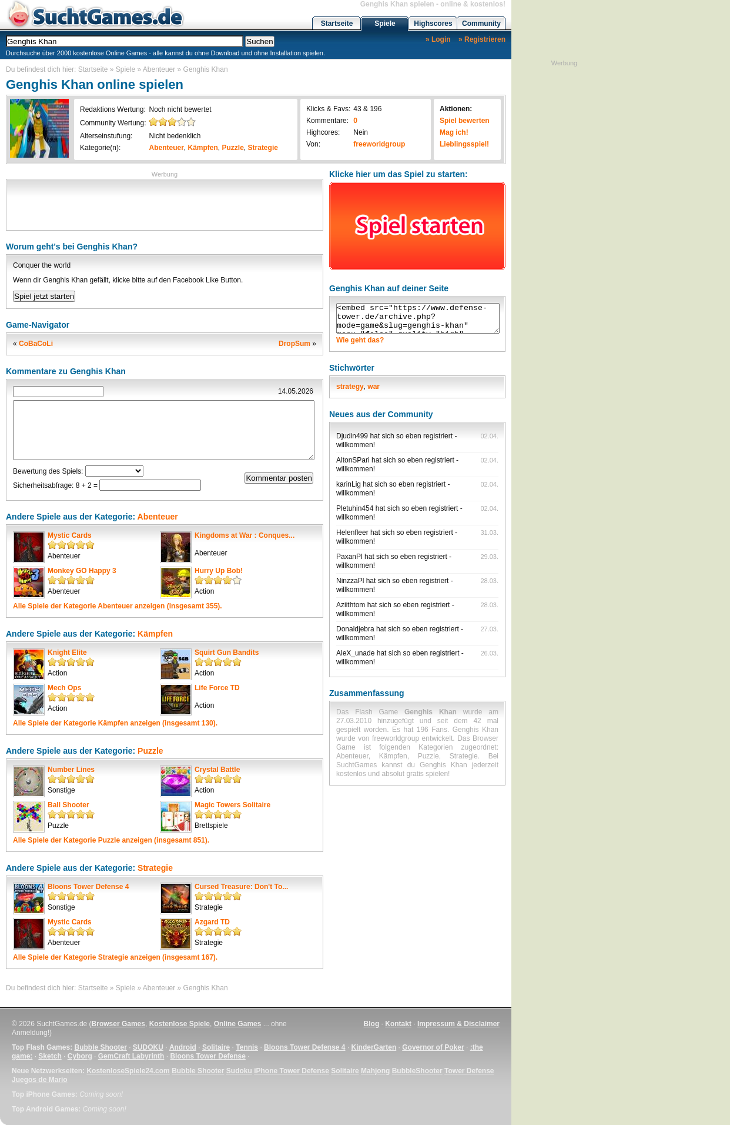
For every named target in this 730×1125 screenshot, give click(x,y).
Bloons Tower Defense (207, 1056)
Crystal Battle (217, 769)
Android (182, 1047)
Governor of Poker (433, 1047)
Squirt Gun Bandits (227, 652)
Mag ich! (454, 132)
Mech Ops (64, 688)
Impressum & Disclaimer (458, 1024)
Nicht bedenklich (174, 136)
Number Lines (71, 769)
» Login (438, 39)
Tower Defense (469, 1071)
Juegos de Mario (40, 1080)
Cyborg (80, 1056)
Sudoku (239, 1071)
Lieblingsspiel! (464, 144)
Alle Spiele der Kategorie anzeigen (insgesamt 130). (115, 723)
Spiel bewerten (465, 121)
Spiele (384, 23)
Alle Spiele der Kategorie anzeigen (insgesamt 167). (115, 957)
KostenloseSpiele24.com (127, 1071)
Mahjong (375, 1071)
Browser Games (118, 1024)
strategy (350, 386)
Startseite (337, 23)
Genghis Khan (205, 69)
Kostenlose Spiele (179, 1024)
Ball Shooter (68, 805)
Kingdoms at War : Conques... (244, 535)
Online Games (238, 1024)
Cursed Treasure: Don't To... (241, 887)
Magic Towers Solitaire (232, 805)
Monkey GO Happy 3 (82, 571)
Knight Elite (67, 652)
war (373, 386)
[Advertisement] (164, 203)
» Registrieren (481, 39)
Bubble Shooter (100, 1047)
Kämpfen (203, 148)
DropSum (294, 344)
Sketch (49, 1056)
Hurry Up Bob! (219, 571)
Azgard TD (212, 922)
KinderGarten (374, 1047)
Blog (372, 1024)
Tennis (247, 1047)
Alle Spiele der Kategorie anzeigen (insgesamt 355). (117, 606)
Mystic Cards (70, 535)
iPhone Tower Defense (291, 1071)
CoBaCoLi (36, 344)
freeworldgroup (379, 144)
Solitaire (216, 1047)
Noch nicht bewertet (180, 109)
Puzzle (233, 148)
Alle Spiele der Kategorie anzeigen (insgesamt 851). (111, 840)
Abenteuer (159, 69)
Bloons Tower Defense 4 (88, 887)
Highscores (433, 23)
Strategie (263, 148)
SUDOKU (148, 1047)
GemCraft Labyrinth (131, 1056)
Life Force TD (217, 688)
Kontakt (398, 1024)
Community (481, 23)
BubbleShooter (417, 1071)
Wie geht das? (360, 340)
